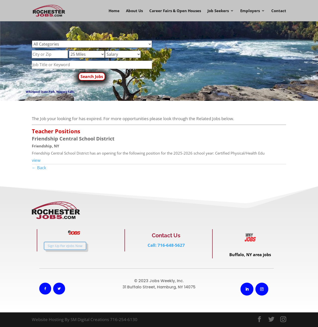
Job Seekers (218, 11)
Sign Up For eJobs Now (60, 245)
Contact (278, 11)
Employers (250, 11)
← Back (39, 167)
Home (114, 11)
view (36, 160)
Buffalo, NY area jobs (250, 254)
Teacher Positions (56, 131)
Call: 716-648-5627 (166, 245)
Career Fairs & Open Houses (175, 11)
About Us (134, 11)
